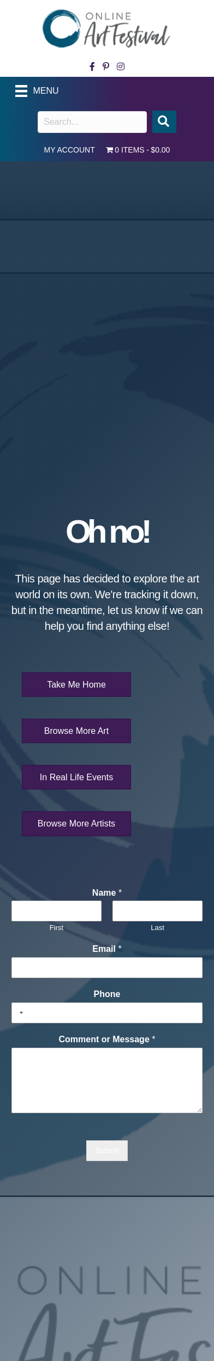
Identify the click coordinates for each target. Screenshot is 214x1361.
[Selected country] (19, 1013)
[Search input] (92, 122)
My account (69, 149)
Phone (107, 994)
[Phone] (107, 1012)
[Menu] (42, 91)
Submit (107, 1150)
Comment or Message (107, 1039)
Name (107, 892)
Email (106, 948)
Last (157, 927)
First (56, 927)
